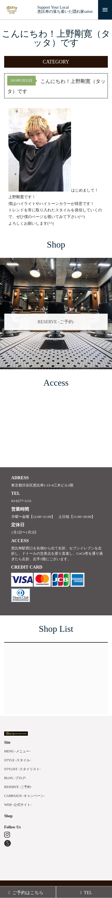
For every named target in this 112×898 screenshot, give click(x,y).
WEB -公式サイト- (17, 805)
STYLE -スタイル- (17, 760)
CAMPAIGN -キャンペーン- (24, 796)
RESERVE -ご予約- (56, 321)
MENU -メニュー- (17, 751)
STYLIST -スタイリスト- (22, 769)
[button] (56, 62)
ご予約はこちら (25, 892)
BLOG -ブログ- (15, 778)
